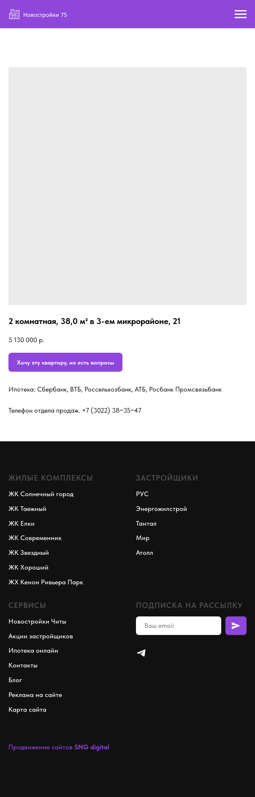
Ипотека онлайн (33, 650)
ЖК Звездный (28, 552)
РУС (142, 494)
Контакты (23, 665)
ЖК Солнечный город (40, 494)
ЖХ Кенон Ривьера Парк (45, 582)
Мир (142, 538)
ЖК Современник (35, 538)
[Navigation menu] (241, 14)
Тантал (146, 523)
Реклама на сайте (35, 695)
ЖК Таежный (27, 509)
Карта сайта (27, 709)
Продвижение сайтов (40, 747)
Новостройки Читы (37, 621)
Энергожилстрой (161, 509)
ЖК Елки (21, 523)
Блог (15, 680)
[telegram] (141, 653)
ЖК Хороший (28, 567)
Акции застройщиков (40, 636)
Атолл (144, 552)
